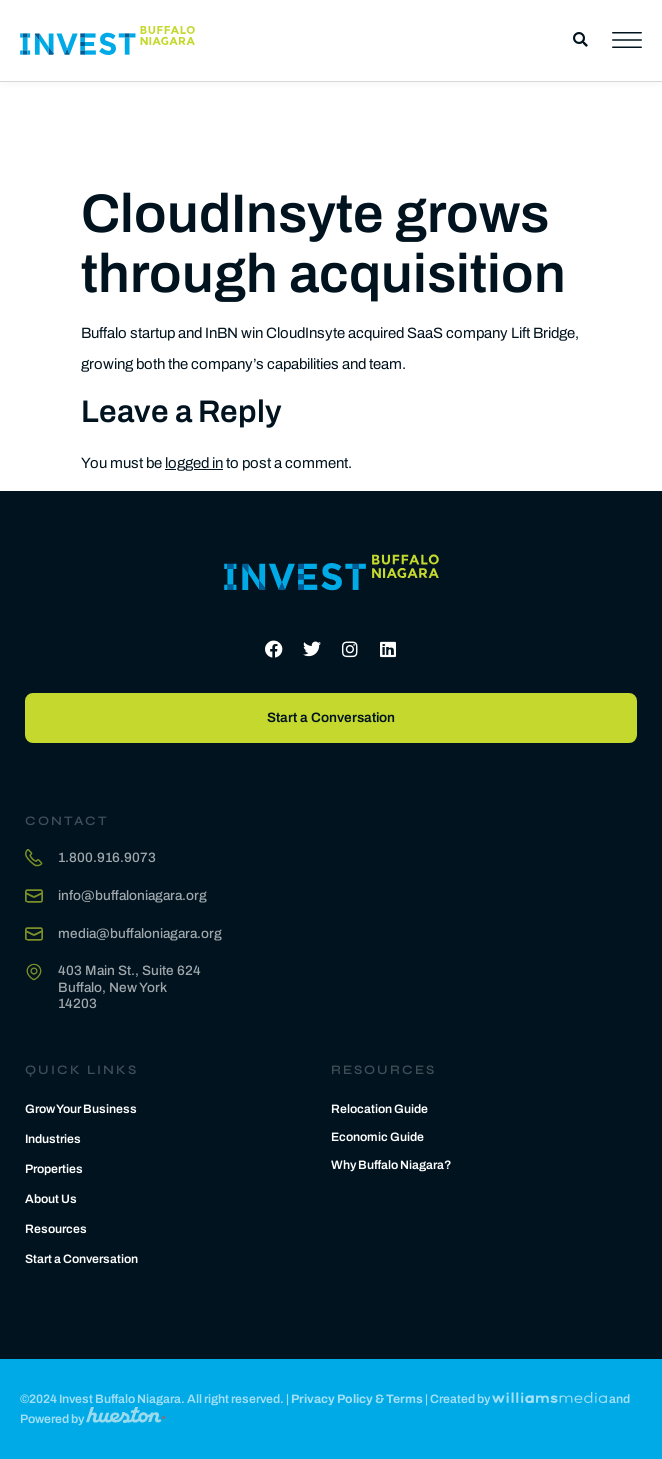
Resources (56, 1229)
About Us (51, 1199)
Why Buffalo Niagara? (391, 1165)
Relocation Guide (379, 1109)
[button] (580, 40)
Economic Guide (377, 1137)
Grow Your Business (81, 1109)
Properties (54, 1169)
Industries (53, 1139)
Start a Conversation (81, 1259)
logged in (194, 463)
